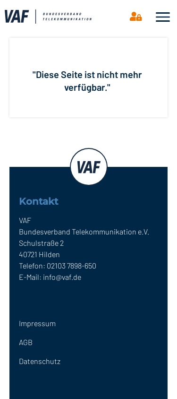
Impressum (37, 323)
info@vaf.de (62, 276)
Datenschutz (39, 360)
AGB (26, 342)
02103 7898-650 (71, 265)
